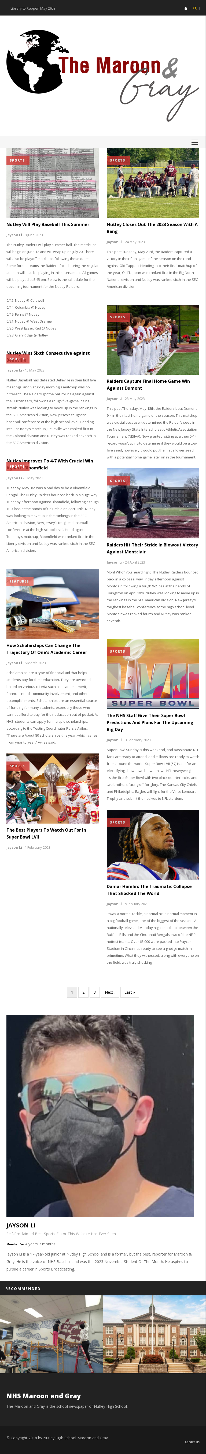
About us (192, 1442)
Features (19, 581)
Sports (17, 160)
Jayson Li (14, 234)
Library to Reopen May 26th (32, 8)
